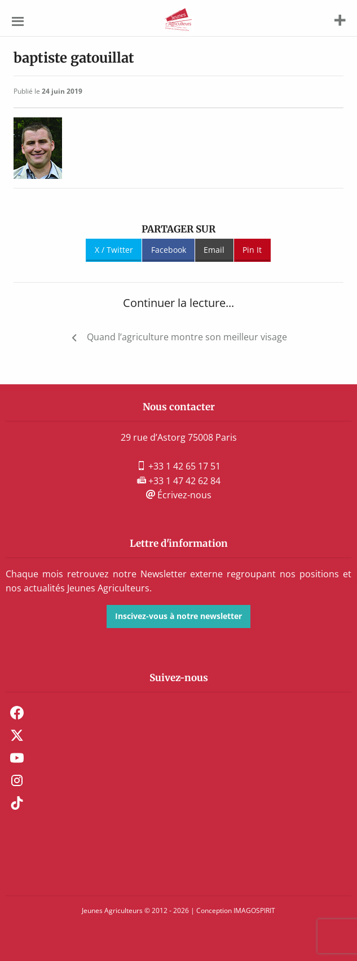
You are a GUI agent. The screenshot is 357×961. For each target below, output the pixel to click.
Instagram (17, 780)
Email (214, 249)
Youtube (17, 758)
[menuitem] (178, 712)
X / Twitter (114, 249)
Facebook (168, 249)
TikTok (17, 803)
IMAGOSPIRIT (254, 910)
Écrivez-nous (178, 495)
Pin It (252, 249)
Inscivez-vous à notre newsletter (178, 616)
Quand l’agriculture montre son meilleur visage (187, 337)
